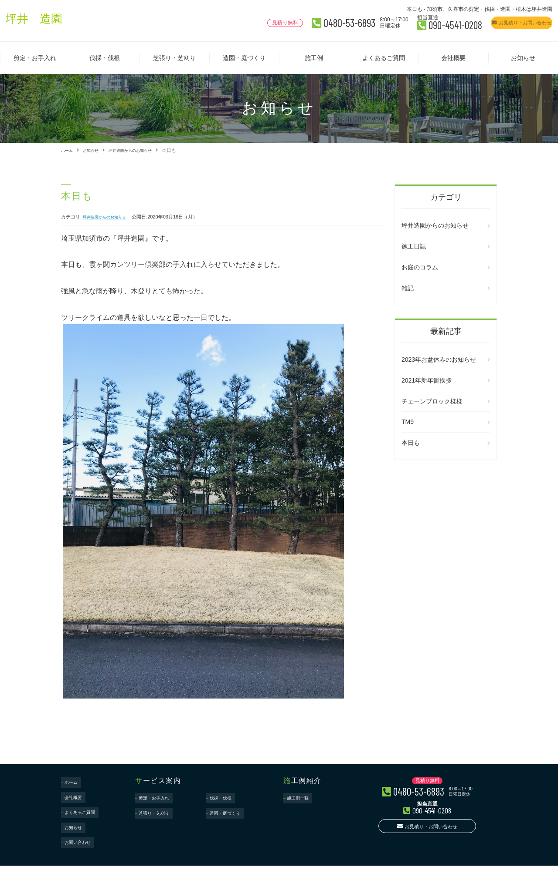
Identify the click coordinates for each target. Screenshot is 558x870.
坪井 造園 (40, 20)
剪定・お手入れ (35, 57)
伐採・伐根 (104, 57)
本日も (410, 442)
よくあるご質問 (383, 57)
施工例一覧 (301, 794)
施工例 (314, 57)
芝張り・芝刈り (174, 57)
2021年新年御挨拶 (426, 379)
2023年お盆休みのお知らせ (438, 359)
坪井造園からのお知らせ (141, 150)
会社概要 (453, 57)
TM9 (407, 421)
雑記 (407, 287)
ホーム (68, 150)
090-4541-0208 (407, 23)
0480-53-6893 (276, 21)
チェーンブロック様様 (432, 400)
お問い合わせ (81, 817)
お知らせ (523, 57)
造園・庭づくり (244, 57)
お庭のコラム (419, 266)
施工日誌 (413, 245)
